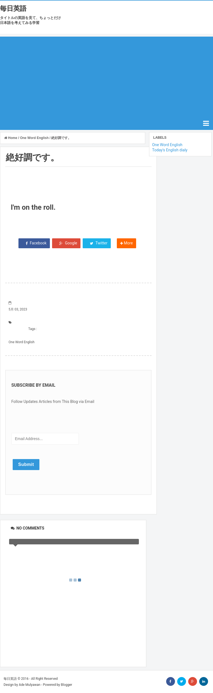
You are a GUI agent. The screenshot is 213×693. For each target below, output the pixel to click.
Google (66, 243)
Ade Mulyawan (29, 685)
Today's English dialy (169, 150)
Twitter (96, 243)
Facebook (34, 243)
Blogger (66, 685)
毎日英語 (13, 8)
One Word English (21, 342)
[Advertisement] (106, 75)
